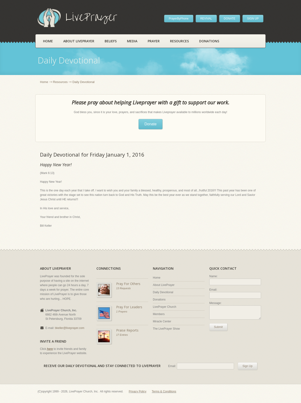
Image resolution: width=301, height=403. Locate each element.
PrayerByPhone (179, 18)
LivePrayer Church (164, 306)
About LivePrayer (78, 41)
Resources (179, 41)
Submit (218, 327)
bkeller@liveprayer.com (69, 328)
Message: (215, 303)
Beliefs (111, 41)
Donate (150, 124)
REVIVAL (206, 18)
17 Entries (122, 334)
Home (48, 41)
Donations (209, 41)
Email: (213, 289)
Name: (213, 276)
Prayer (154, 41)
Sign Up (247, 366)
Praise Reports (127, 330)
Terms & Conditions (164, 391)
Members (159, 314)
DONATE (229, 18)
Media (132, 41)
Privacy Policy (138, 391)
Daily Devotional (163, 292)
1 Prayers (121, 311)
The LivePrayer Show (166, 328)
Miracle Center (162, 321)
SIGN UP (253, 18)
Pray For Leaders (129, 307)
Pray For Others (128, 283)
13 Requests (123, 288)
